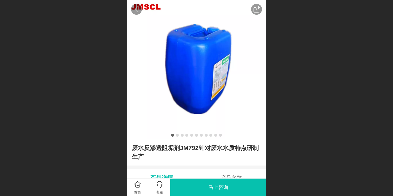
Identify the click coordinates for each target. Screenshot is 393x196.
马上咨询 (218, 187)
